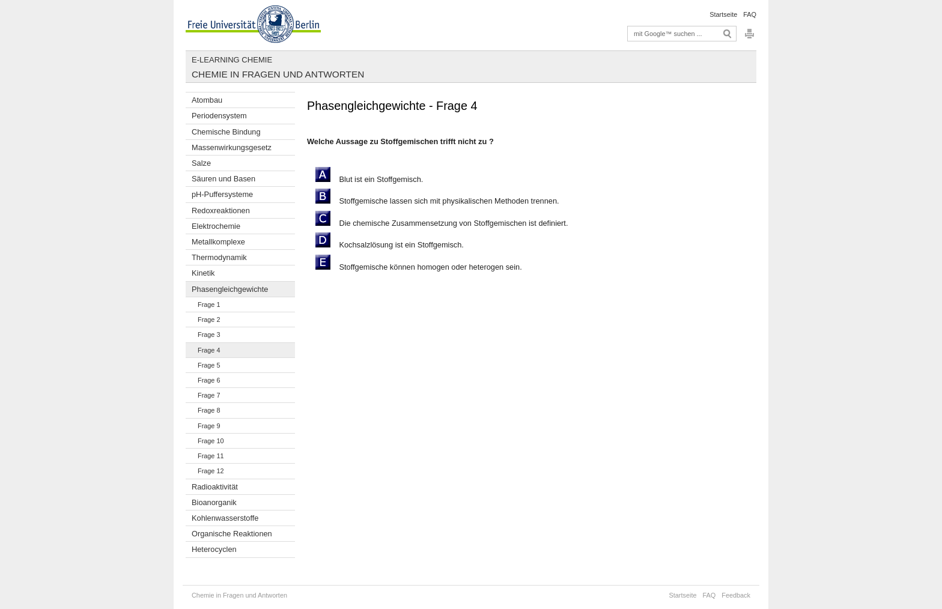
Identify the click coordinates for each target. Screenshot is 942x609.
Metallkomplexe (218, 241)
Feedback (736, 595)
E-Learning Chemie (232, 59)
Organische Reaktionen (232, 533)
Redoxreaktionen (221, 210)
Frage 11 (211, 455)
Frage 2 (209, 319)
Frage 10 (211, 440)
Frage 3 (209, 334)
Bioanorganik (214, 502)
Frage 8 (209, 410)
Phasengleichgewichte (230, 289)
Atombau (207, 100)
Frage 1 (209, 304)
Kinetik (203, 272)
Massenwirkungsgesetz (232, 147)
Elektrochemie (216, 226)
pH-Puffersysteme (222, 194)
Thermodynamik (219, 257)
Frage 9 (209, 425)
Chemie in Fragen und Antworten (278, 74)
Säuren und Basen (223, 178)
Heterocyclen (214, 549)
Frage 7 (209, 395)
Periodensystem (219, 115)
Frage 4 (209, 350)
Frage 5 (209, 365)
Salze (201, 163)
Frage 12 (211, 470)
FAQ (749, 14)
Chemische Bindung (226, 131)
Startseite (723, 14)
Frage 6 (209, 380)
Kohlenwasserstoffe (225, 518)
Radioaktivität (215, 486)
